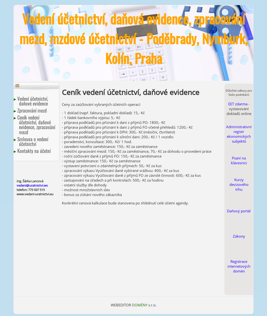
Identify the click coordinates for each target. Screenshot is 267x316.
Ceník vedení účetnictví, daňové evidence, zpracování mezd (37, 124)
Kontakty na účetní (35, 151)
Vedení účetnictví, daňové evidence (33, 101)
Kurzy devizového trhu (238, 184)
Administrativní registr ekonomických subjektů (239, 134)
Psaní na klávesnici (239, 160)
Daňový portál (239, 211)
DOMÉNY (140, 305)
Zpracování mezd (33, 110)
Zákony (239, 236)
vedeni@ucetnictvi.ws (32, 185)
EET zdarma (237, 103)
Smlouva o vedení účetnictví (33, 141)
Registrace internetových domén (239, 266)
